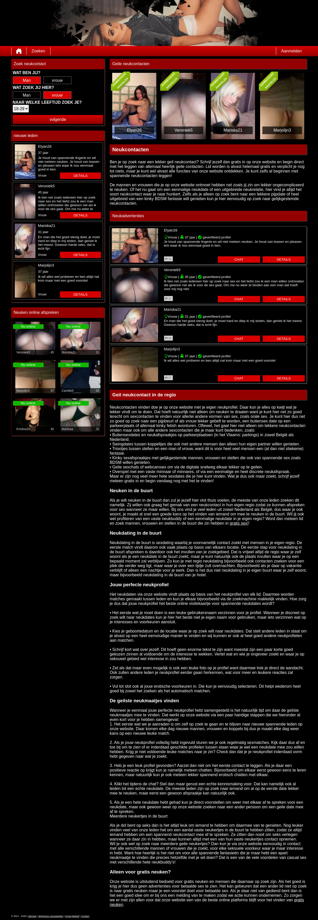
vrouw (57, 80)
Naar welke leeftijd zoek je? (47, 102)
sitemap (32, 916)
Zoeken (38, 51)
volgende (57, 119)
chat (238, 259)
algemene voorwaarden (51, 916)
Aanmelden (291, 51)
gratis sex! (239, 523)
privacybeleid (72, 916)
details (81, 176)
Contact (85, 916)
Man (27, 80)
